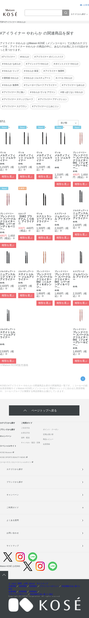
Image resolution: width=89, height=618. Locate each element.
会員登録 (46, 444)
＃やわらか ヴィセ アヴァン (42, 92)
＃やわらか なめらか (11, 64)
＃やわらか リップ (10, 71)
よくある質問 (13, 520)
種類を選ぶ (8, 176)
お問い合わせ (13, 533)
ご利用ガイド (26, 423)
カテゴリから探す (78, 14)
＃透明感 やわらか (10, 78)
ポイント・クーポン (51, 429)
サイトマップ (13, 546)
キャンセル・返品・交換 (30, 442)
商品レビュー (48, 439)
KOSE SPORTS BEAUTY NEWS (12, 457)
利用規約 (33, 586)
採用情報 (23, 586)
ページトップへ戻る (44, 410)
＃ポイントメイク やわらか (65, 64)
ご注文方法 (25, 428)
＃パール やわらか (63, 78)
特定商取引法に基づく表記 (41, 594)
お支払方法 (25, 433)
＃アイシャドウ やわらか (37, 64)
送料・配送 (25, 438)
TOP (2, 22)
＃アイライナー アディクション (52, 99)
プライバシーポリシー (49, 586)
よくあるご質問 (15, 583)
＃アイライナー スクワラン (14, 106)
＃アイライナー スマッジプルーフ (17, 99)
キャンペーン (5, 436)
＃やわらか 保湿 (31, 71)
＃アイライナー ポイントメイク (48, 57)
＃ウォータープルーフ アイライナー (40, 85)
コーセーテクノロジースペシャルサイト (15, 462)
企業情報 (12, 586)
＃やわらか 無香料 (10, 85)
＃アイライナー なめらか (73, 85)
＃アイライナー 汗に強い (13, 92)
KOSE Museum (6, 452)
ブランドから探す (7, 429)
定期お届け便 (48, 434)
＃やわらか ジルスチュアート (37, 78)
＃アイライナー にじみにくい (45, 106)
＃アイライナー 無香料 (53, 71)
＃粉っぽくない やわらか (71, 92)
